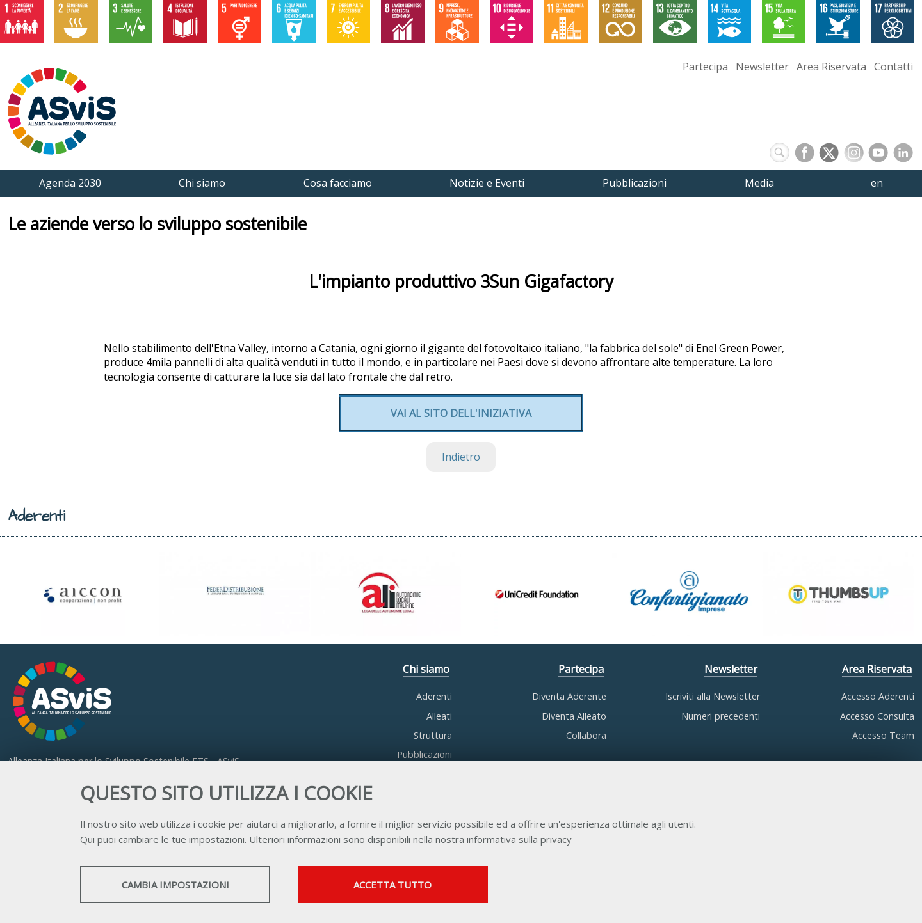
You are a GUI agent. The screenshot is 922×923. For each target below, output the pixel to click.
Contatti (893, 66)
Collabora (586, 735)
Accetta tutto (412, 885)
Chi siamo (426, 669)
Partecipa (705, 66)
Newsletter (762, 66)
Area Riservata (831, 66)
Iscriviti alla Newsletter (712, 696)
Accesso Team (883, 735)
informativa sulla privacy (519, 839)
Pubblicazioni (424, 754)
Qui (87, 839)
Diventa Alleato (574, 716)
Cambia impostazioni (181, 885)
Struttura (433, 735)
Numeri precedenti (720, 716)
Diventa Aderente (569, 696)
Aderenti (434, 696)
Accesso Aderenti (877, 696)
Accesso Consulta (877, 716)
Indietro (461, 457)
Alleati (439, 716)
